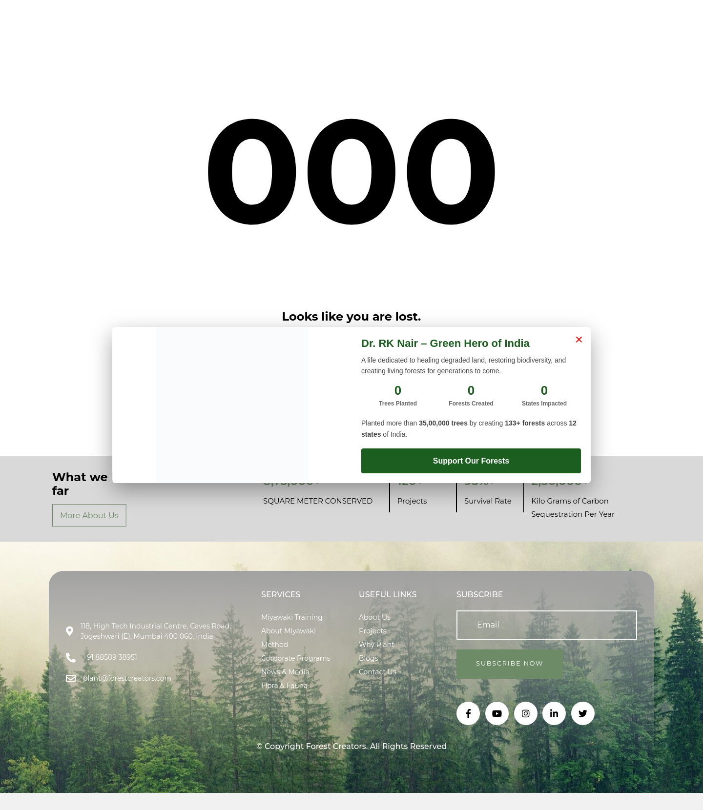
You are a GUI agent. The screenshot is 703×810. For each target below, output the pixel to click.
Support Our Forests (471, 461)
